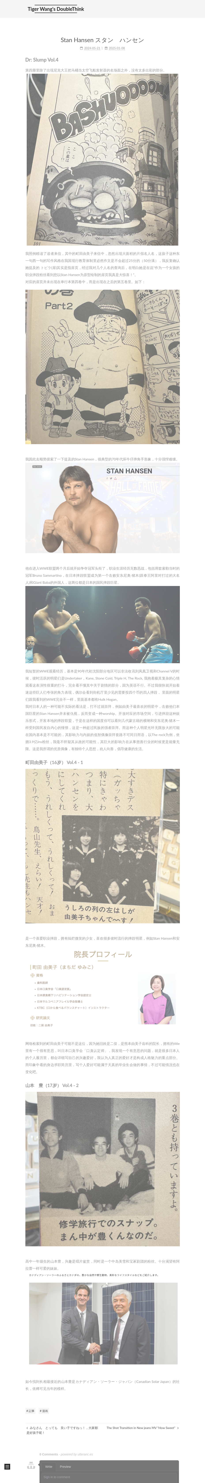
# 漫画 (44, 1411)
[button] (7, 1467)
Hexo (45, 1477)
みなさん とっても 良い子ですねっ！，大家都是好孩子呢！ (62, 1430)
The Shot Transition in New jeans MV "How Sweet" (143, 1428)
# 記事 (30, 1411)
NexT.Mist (59, 1477)
